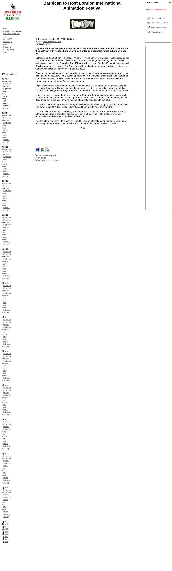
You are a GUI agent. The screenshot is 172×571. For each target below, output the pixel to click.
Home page (40, 158)
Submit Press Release (159, 9)
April (5, 135)
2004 (6, 542)
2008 (6, 532)
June (5, 130)
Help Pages (7, 42)
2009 (6, 529)
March (5, 137)
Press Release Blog (158, 27)
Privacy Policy (8, 49)
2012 (6, 522)
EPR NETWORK (72, 58)
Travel (47, 44)
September (7, 123)
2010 (6, 527)
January (6, 142)
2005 (6, 539)
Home (5, 28)
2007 (6, 534)
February (6, 140)
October (6, 120)
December (7, 149)
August (5, 125)
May (4, 132)
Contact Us (7, 44)
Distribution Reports (158, 18)
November (7, 118)
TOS (5, 52)
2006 (6, 537)
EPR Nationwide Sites (11, 34)
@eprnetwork (156, 32)
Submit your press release (47, 160)
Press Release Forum (159, 23)
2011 (6, 524)
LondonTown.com (52, 41)
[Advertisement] (158, 87)
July (4, 128)
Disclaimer (7, 47)
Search (6, 36)
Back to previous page (45, 155)
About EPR (7, 39)
